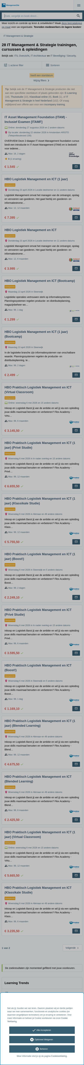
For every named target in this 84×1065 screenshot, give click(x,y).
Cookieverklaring (59, 1056)
